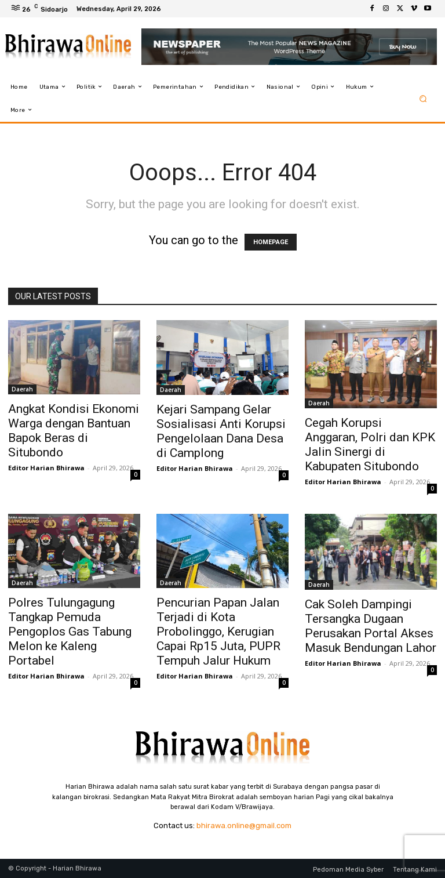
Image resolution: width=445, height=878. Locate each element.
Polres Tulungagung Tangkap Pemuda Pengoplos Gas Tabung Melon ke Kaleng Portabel (70, 631)
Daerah (22, 389)
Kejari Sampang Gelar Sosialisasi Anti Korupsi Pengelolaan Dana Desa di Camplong (221, 431)
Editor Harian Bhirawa (46, 467)
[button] (423, 98)
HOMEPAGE (270, 242)
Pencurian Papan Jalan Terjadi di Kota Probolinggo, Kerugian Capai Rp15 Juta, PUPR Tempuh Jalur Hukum (218, 631)
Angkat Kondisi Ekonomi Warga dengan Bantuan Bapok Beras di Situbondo (73, 430)
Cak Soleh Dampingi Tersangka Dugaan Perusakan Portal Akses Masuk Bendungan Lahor (370, 626)
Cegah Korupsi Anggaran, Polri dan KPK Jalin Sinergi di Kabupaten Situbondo (370, 444)
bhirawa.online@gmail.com (243, 825)
